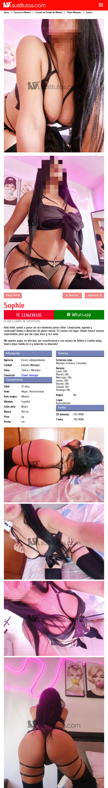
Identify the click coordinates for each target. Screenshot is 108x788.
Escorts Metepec (30, 365)
